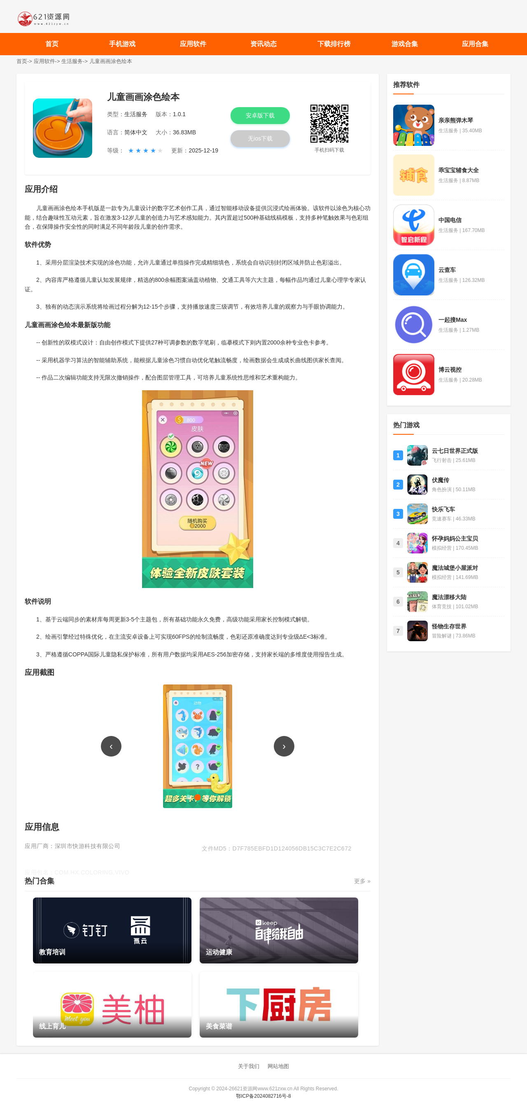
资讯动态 (263, 43)
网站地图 (278, 1066)
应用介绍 (41, 189)
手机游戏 (122, 43)
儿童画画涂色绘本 (110, 61)
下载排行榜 (333, 43)
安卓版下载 (260, 115)
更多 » (362, 881)
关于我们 (248, 1066)
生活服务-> (74, 61)
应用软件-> (47, 61)
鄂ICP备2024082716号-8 (263, 1096)
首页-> (24, 61)
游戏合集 (405, 43)
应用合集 (475, 43)
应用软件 (193, 43)
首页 (51, 43)
